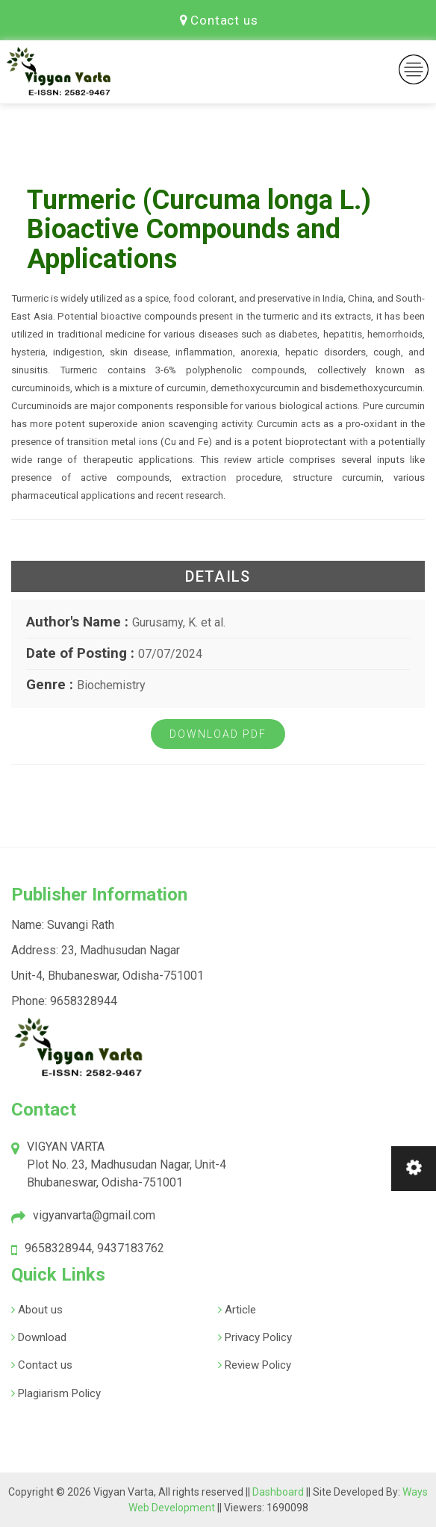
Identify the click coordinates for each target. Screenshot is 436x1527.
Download (40, 1337)
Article (239, 1309)
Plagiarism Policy (58, 1393)
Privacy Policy (257, 1337)
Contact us (219, 20)
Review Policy (256, 1365)
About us (39, 1309)
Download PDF (218, 734)
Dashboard (279, 1492)
